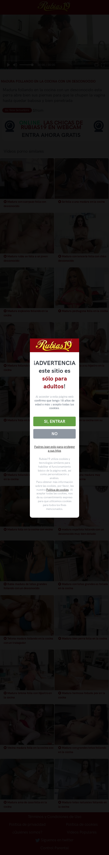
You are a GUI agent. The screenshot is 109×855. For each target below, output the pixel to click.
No (54, 433)
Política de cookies (57, 489)
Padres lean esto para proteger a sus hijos (54, 448)
